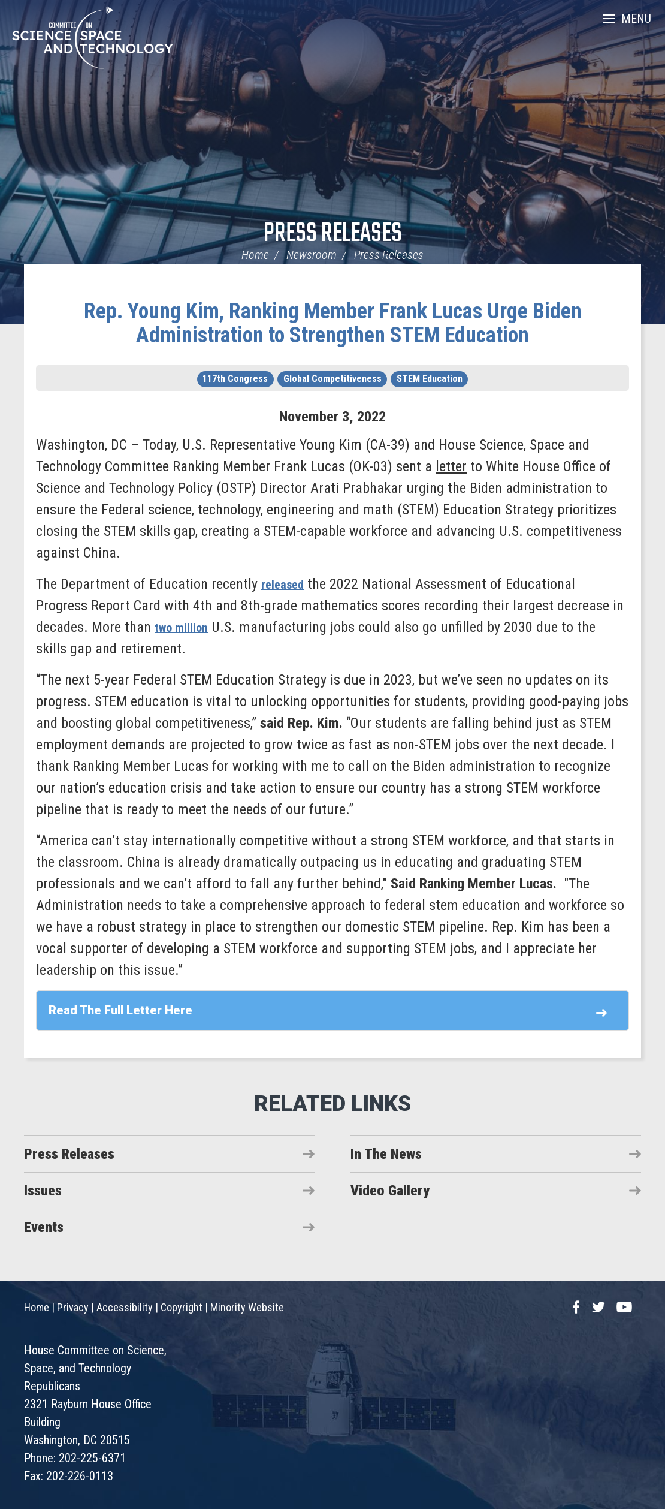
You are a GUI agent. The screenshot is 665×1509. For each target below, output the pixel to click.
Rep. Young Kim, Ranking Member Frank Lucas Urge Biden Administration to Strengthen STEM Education (333, 323)
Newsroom (311, 255)
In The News (386, 1154)
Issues (43, 1190)
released (286, 584)
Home (255, 255)
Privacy (73, 1307)
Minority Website (247, 1307)
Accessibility (124, 1307)
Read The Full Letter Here (120, 1010)
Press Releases (333, 234)
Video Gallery (390, 1190)
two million (186, 627)
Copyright (181, 1307)
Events (44, 1227)
